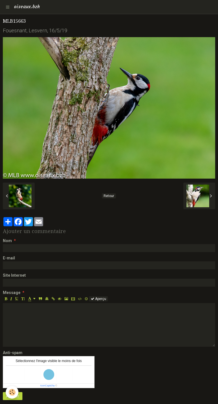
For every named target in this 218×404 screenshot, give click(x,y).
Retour (109, 196)
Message (11, 293)
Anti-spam (12, 353)
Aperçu (98, 299)
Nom (7, 241)
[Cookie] (12, 392)
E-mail (9, 258)
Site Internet (14, 275)
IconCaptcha (47, 385)
